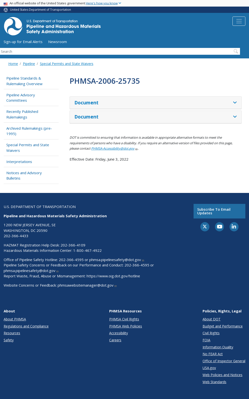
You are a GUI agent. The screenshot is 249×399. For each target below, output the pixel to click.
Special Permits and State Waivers (66, 63)
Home (13, 63)
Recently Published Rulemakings (22, 114)
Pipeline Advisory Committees (20, 97)
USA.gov (209, 367)
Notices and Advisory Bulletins (24, 175)
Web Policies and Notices (222, 374)
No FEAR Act (213, 354)
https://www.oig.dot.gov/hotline (113, 275)
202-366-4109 (73, 245)
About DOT (212, 319)
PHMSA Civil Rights (124, 319)
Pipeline (29, 63)
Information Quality (218, 347)
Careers (115, 340)
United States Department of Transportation (40, 10)
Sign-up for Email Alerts (23, 41)
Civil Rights (211, 333)
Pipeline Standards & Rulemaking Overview (24, 81)
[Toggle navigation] (238, 21)
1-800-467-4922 (87, 250)
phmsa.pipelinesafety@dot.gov (116, 259)
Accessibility (118, 333)
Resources (12, 333)
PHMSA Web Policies (125, 326)
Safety (9, 340)
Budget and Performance (223, 326)
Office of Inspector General (224, 361)
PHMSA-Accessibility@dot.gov (114, 148)
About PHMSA (15, 319)
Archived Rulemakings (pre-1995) (29, 131)
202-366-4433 (16, 235)
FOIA (206, 340)
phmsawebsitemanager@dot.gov (87, 285)
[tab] (155, 103)
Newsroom (57, 41)
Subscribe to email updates (214, 211)
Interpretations (19, 161)
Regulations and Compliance (26, 326)
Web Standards (214, 382)
